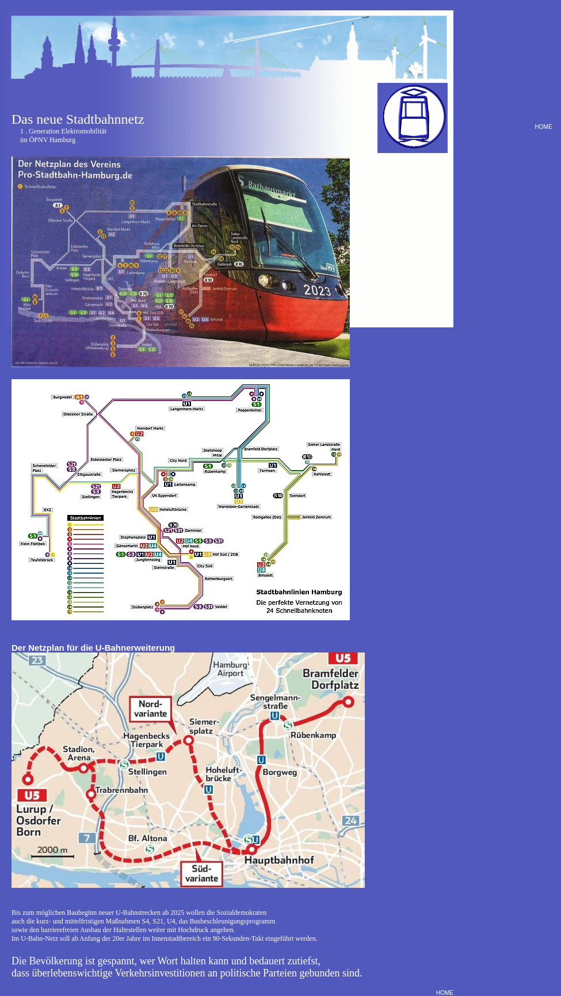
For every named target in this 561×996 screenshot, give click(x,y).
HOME (542, 127)
